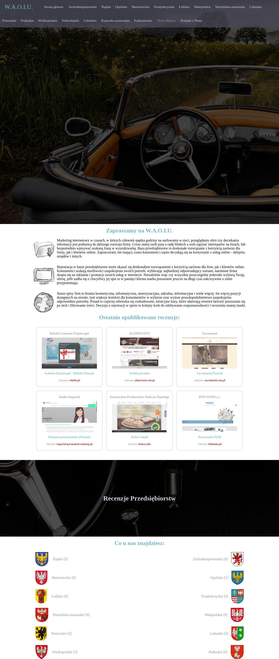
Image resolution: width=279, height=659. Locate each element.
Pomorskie (9, 20)
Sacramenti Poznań (209, 373)
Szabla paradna (139, 373)
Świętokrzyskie (164, 7)
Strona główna (53, 7)
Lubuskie (256, 7)
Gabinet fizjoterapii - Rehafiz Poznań (69, 373)
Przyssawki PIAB (209, 437)
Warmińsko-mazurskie (230, 7)
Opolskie (121, 7)
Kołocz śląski (139, 437)
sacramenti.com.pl (214, 380)
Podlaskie (27, 20)
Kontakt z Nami (191, 20)
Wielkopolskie (48, 20)
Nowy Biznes (166, 20)
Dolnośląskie (70, 20)
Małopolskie (202, 7)
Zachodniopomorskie (83, 7)
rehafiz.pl (74, 380)
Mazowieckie (141, 7)
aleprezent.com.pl (145, 380)
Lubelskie (90, 20)
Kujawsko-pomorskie (115, 20)
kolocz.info (145, 444)
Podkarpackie (143, 20)
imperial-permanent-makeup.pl (74, 444)
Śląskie (106, 7)
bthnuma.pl (214, 444)
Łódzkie (184, 7)
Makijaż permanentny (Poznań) (69, 437)
